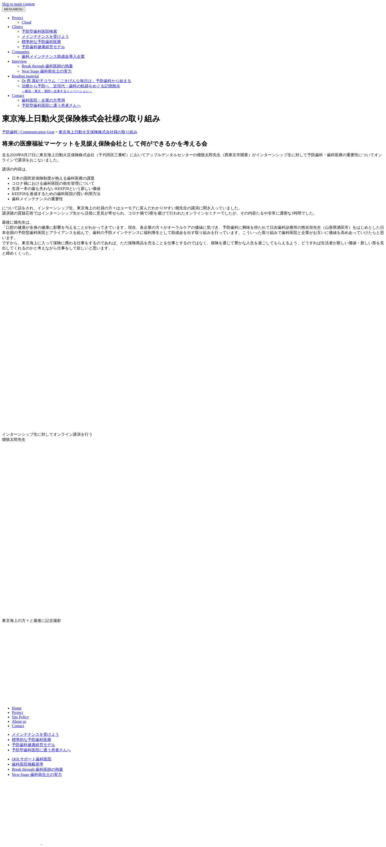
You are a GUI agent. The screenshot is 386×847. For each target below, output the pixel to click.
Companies (21, 52)
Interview (19, 61)
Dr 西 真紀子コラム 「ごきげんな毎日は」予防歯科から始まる (76, 81)
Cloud (26, 22)
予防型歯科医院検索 (39, 31)
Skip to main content (18, 4)
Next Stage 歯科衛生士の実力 (47, 71)
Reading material (25, 76)
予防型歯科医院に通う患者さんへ (51, 105)
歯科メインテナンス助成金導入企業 (53, 56)
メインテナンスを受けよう (45, 36)
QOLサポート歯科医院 (31, 759)
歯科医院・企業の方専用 (43, 100)
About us (19, 721)
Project (17, 18)
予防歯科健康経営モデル (43, 47)
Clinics (17, 27)
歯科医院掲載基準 (27, 764)
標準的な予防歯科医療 (41, 42)
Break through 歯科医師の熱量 (47, 66)
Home (16, 708)
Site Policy (20, 717)
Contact (18, 95)
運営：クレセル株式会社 (193, 793)
